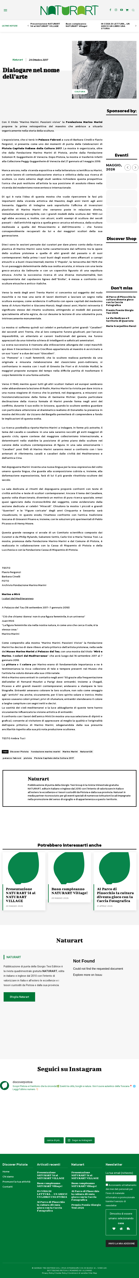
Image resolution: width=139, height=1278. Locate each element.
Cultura (80, 91)
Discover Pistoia (19, 751)
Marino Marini (70, 751)
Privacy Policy (48, 1273)
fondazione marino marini (45, 751)
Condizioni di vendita (78, 1273)
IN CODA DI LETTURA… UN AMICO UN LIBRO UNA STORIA (115, 26)
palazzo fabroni (12, 758)
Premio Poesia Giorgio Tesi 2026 (120, 311)
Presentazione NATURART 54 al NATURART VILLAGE (45, 25)
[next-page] (136, 26)
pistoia (28, 758)
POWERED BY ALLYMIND (81, 1270)
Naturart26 (86, 751)
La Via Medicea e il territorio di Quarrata (120, 319)
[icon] (127, 10)
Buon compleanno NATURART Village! (76, 25)
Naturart (17, 59)
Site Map (93, 1273)
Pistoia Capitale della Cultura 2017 (54, 758)
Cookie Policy (61, 1273)
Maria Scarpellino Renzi (121, 326)
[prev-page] (28, 26)
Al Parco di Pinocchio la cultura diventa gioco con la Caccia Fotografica (121, 301)
